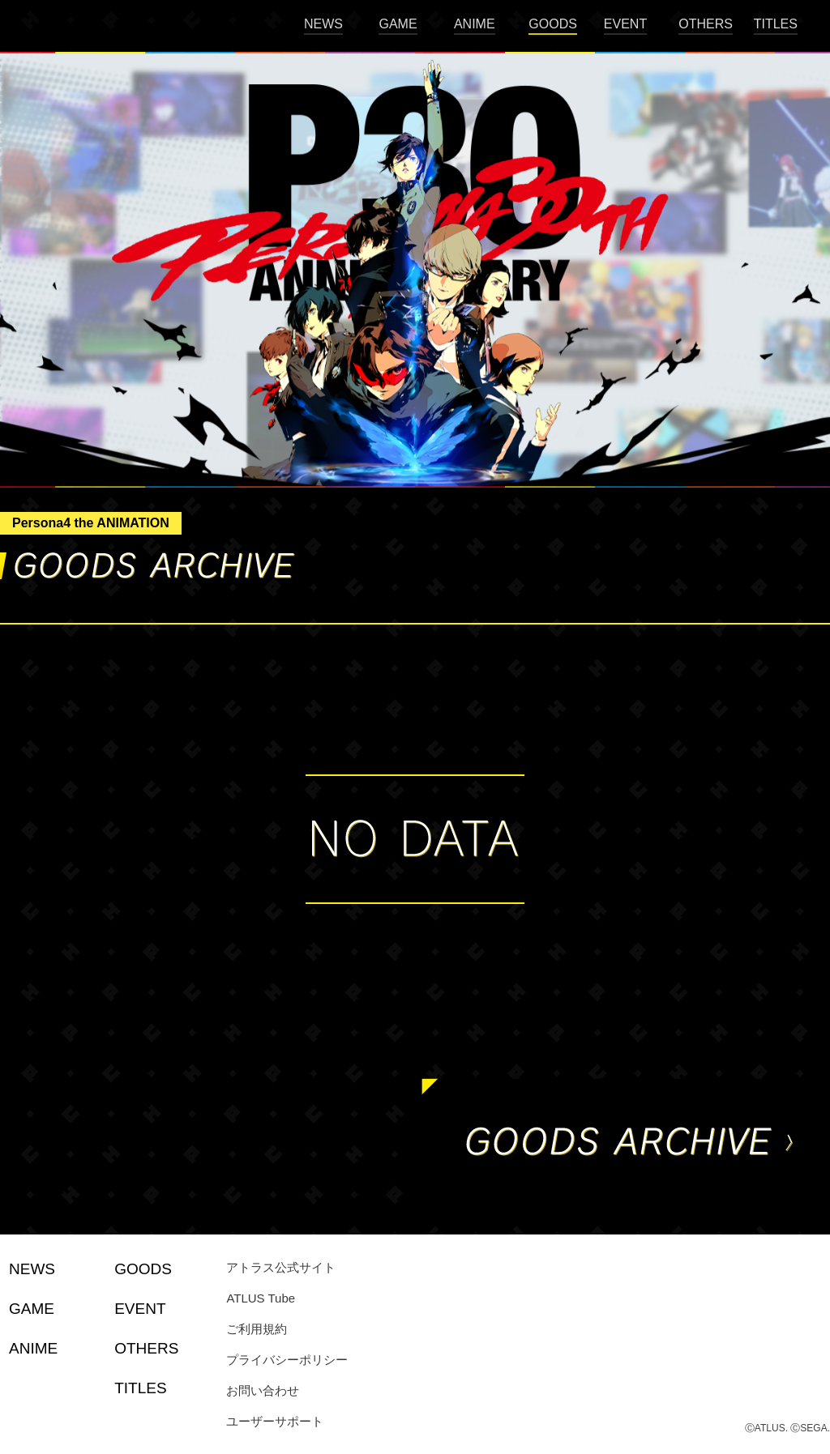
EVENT (625, 24)
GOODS (552, 24)
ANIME (474, 24)
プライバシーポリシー (287, 1360)
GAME (398, 24)
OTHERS (705, 24)
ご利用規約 (256, 1329)
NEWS (323, 24)
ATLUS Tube (260, 1298)
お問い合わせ (262, 1390)
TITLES (776, 24)
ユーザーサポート (274, 1421)
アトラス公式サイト (281, 1267)
